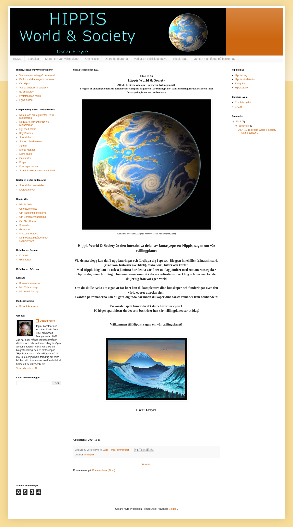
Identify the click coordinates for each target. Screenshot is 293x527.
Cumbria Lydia (243, 102)
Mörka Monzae (27, 149)
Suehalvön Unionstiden (31, 185)
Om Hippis (91, 58)
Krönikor (23, 255)
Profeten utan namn (30, 96)
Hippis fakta (25, 204)
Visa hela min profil (26, 368)
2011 (239, 121)
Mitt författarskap (28, 287)
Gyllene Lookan (27, 129)
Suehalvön (25, 137)
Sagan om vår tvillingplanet (62, 58)
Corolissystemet (28, 208)
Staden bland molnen (30, 141)
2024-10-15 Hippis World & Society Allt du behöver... (257, 131)
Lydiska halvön (27, 189)
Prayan (23, 162)
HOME (17, 58)
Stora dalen (25, 153)
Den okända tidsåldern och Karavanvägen (33, 239)
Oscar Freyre (47, 320)
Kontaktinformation (29, 283)
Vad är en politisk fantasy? (150, 58)
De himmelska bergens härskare (37, 79)
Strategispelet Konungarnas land (37, 170)
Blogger (173, 508)
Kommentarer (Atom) (103, 470)
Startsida (33, 58)
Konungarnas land (29, 166)
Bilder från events (28, 306)
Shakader (24, 225)
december (244, 125)
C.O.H (238, 106)
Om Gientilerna (27, 221)
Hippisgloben (242, 87)
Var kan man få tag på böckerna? (214, 58)
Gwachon (24, 229)
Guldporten (25, 158)
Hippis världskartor (245, 79)
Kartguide (240, 83)
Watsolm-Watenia (28, 233)
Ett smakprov (26, 91)
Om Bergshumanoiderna (32, 217)
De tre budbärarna (116, 58)
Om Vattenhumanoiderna (32, 212)
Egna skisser (26, 100)
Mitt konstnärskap (28, 291)
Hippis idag (180, 58)
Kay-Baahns (26, 133)
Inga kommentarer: (120, 450)
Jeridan (23, 145)
